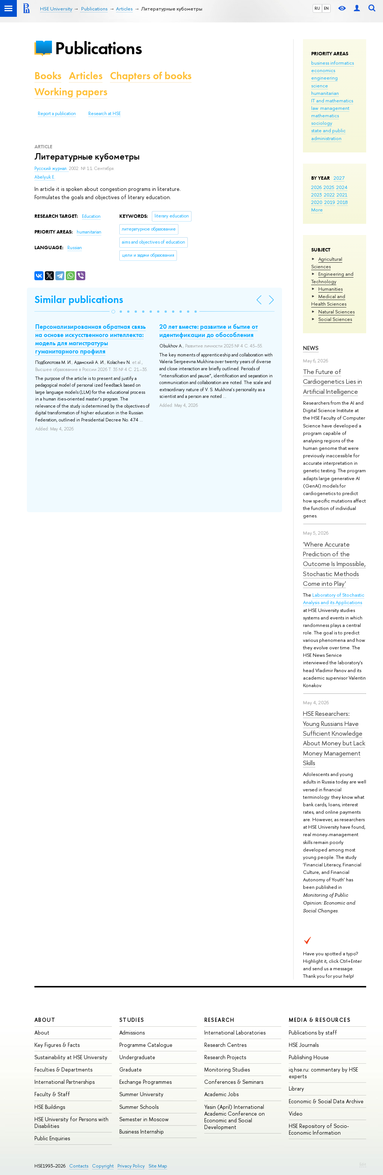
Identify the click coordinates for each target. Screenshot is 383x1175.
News (311, 348)
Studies (131, 1019)
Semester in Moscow (144, 1119)
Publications (98, 48)
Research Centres (225, 1044)
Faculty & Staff (52, 1094)
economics (323, 70)
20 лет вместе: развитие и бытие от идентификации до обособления (208, 330)
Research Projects (225, 1057)
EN (326, 8)
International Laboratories (235, 1032)
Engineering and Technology (332, 277)
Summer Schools (139, 1106)
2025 (329, 187)
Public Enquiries (52, 1138)
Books (47, 75)
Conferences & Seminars (233, 1081)
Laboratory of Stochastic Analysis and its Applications (333, 598)
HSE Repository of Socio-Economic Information (319, 1129)
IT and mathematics (332, 100)
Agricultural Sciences (326, 263)
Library (296, 1088)
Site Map (157, 1166)
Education (91, 216)
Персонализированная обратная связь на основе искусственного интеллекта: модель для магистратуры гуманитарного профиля (90, 338)
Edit (362, 1164)
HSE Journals (304, 1044)
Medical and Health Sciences (328, 300)
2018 (342, 202)
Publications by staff (313, 1032)
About (44, 1019)
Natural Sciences (336, 311)
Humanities (330, 288)
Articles (85, 75)
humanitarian (325, 93)
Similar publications (78, 299)
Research (219, 1019)
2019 (329, 202)
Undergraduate (137, 1057)
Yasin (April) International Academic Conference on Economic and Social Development (234, 1117)
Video (296, 1113)
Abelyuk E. (44, 177)
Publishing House (309, 1057)
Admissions (132, 1032)
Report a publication (57, 114)
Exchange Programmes (145, 1081)
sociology (321, 123)
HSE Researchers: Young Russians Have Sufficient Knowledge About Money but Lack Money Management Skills (334, 738)
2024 (341, 187)
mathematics (325, 115)
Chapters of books (151, 75)
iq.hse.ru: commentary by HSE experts (323, 1073)
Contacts (78, 1166)
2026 (316, 187)
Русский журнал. (51, 168)
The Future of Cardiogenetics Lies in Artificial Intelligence (332, 381)
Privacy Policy (131, 1166)
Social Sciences (335, 319)
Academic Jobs (221, 1094)
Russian (74, 248)
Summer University (141, 1094)
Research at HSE (104, 114)
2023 (316, 194)
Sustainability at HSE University (70, 1057)
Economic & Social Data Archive (326, 1101)
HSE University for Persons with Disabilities (71, 1122)
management (334, 108)
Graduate (130, 1069)
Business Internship (141, 1131)
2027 (339, 177)
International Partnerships (64, 1081)
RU (317, 8)
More (317, 209)
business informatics (332, 62)
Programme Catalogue (145, 1044)
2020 (316, 202)
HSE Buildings (49, 1106)
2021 (342, 194)
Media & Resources (319, 1019)
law (314, 108)
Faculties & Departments (63, 1069)
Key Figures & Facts (57, 1044)
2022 (329, 194)
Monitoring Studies (227, 1069)
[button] (113, 311)
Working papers (70, 91)
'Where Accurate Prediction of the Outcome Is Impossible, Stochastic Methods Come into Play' (334, 564)
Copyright (103, 1166)
